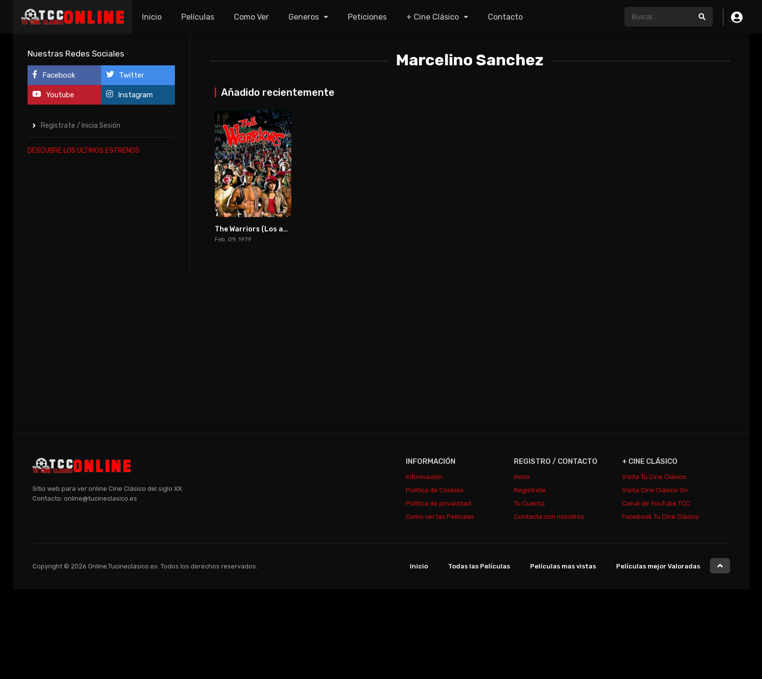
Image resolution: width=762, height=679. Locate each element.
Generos (303, 17)
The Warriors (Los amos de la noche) (277, 229)
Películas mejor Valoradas (658, 566)
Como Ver (251, 17)
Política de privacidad (438, 503)
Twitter (125, 75)
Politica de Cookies (435, 490)
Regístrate (530, 490)
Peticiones (367, 17)
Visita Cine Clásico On (655, 490)
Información (424, 477)
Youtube (53, 94)
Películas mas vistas (563, 566)
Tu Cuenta (529, 503)
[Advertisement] (101, 311)
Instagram (129, 94)
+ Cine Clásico (432, 17)
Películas (197, 17)
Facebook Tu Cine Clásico (660, 516)
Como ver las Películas (440, 516)
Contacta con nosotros (549, 516)
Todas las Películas (479, 566)
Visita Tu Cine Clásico (654, 477)
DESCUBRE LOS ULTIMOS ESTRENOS (84, 150)
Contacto (505, 17)
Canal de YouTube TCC (656, 503)
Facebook (53, 75)
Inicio (152, 17)
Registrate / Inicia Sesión (80, 125)
